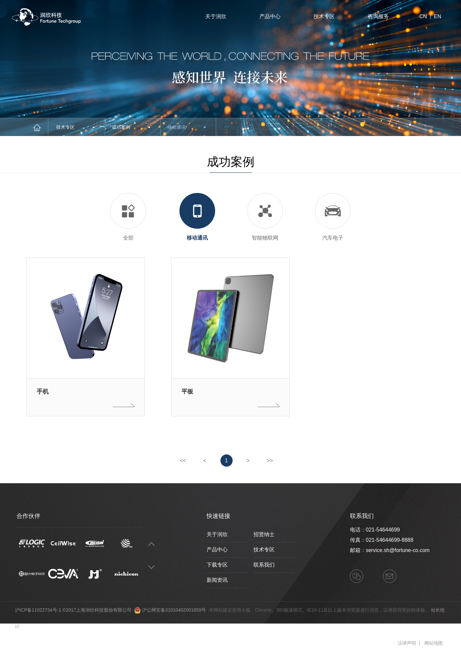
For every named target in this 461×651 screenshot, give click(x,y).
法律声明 (407, 642)
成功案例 (131, 127)
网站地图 (433, 642)
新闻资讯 (217, 579)
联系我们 (264, 564)
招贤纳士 (264, 534)
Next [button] (151, 567)
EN (437, 16)
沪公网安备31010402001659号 (174, 609)
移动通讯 (186, 127)
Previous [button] (151, 544)
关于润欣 (215, 16)
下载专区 (217, 564)
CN (423, 16)
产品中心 (270, 16)
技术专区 (324, 16)
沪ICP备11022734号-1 (38, 609)
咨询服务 (378, 16)
